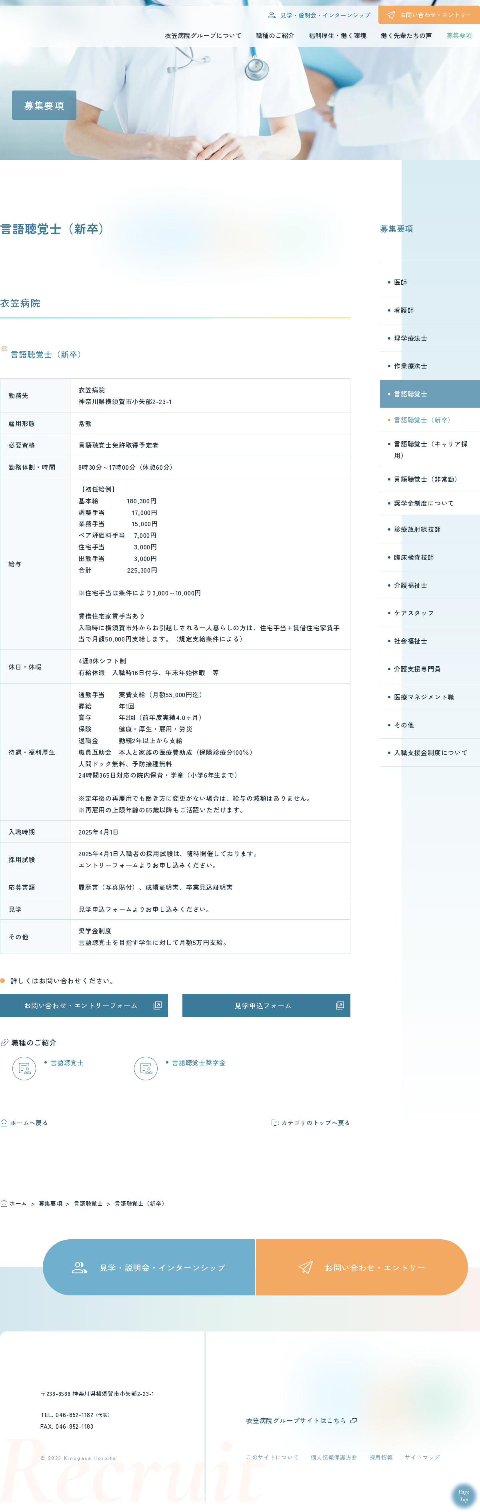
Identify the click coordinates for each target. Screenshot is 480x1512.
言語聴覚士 (67, 1062)
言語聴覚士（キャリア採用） (431, 449)
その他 (404, 725)
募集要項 (397, 228)
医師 (401, 282)
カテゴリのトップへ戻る (315, 1122)
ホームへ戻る (29, 1122)
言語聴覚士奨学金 (199, 1062)
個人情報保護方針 (334, 1467)
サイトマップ (422, 1467)
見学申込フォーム (263, 1005)
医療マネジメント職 (424, 697)
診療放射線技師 (417, 529)
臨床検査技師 (414, 557)
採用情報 (381, 1467)
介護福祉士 (411, 585)
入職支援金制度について (431, 752)
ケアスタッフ (414, 612)
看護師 (404, 310)
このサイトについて (272, 1467)
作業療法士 (411, 365)
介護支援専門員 (417, 669)
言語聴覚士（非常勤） (427, 479)
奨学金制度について (424, 503)
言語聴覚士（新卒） (424, 419)
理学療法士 (411, 338)
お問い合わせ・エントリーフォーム (81, 1005)
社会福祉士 (411, 640)
